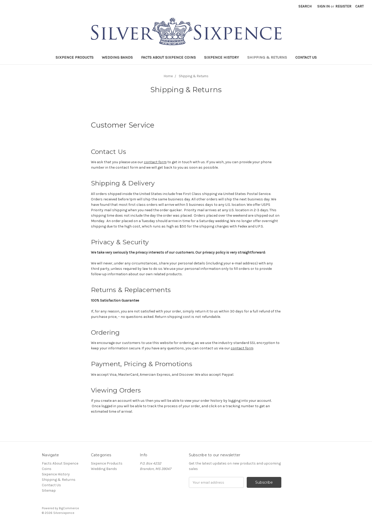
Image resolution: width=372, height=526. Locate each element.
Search (305, 6)
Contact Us (306, 57)
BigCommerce (69, 508)
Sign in (323, 6)
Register (343, 6)
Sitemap (49, 490)
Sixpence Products (75, 57)
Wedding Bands (117, 57)
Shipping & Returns (267, 57)
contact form (155, 162)
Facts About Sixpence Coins (168, 57)
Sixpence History (221, 57)
